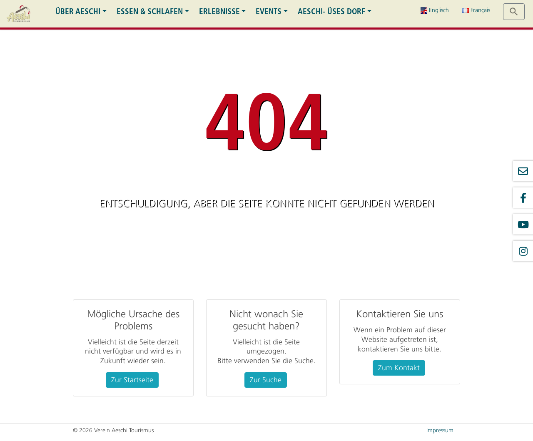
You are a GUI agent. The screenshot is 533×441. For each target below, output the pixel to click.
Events (268, 11)
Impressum (439, 430)
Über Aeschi (77, 11)
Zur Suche (265, 380)
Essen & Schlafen (150, 11)
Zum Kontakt (399, 368)
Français (476, 10)
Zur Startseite (132, 380)
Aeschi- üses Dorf (331, 11)
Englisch (435, 10)
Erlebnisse (219, 11)
